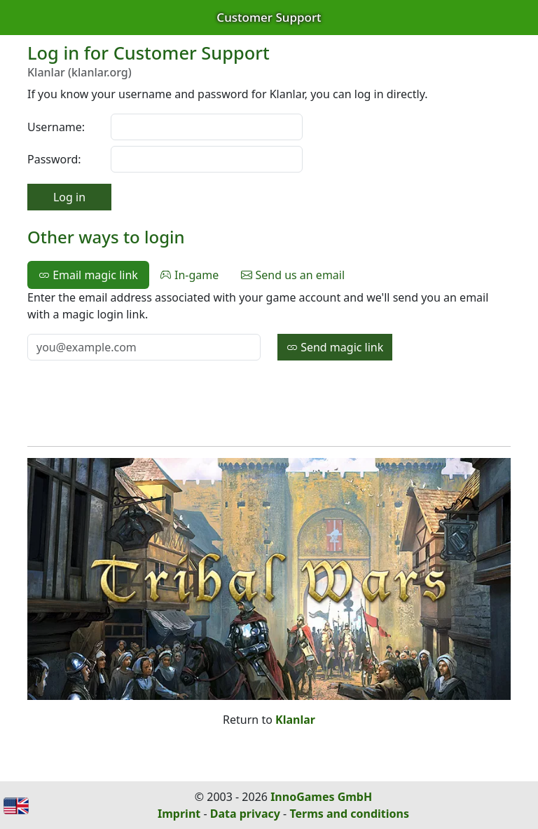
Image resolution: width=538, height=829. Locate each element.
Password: (54, 159)
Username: (56, 127)
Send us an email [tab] (293, 275)
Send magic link (335, 347)
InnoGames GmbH (321, 796)
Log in (69, 197)
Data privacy (245, 813)
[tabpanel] (269, 324)
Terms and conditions (349, 813)
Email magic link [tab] (88, 275)
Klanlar (295, 719)
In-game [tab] (189, 275)
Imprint (179, 813)
